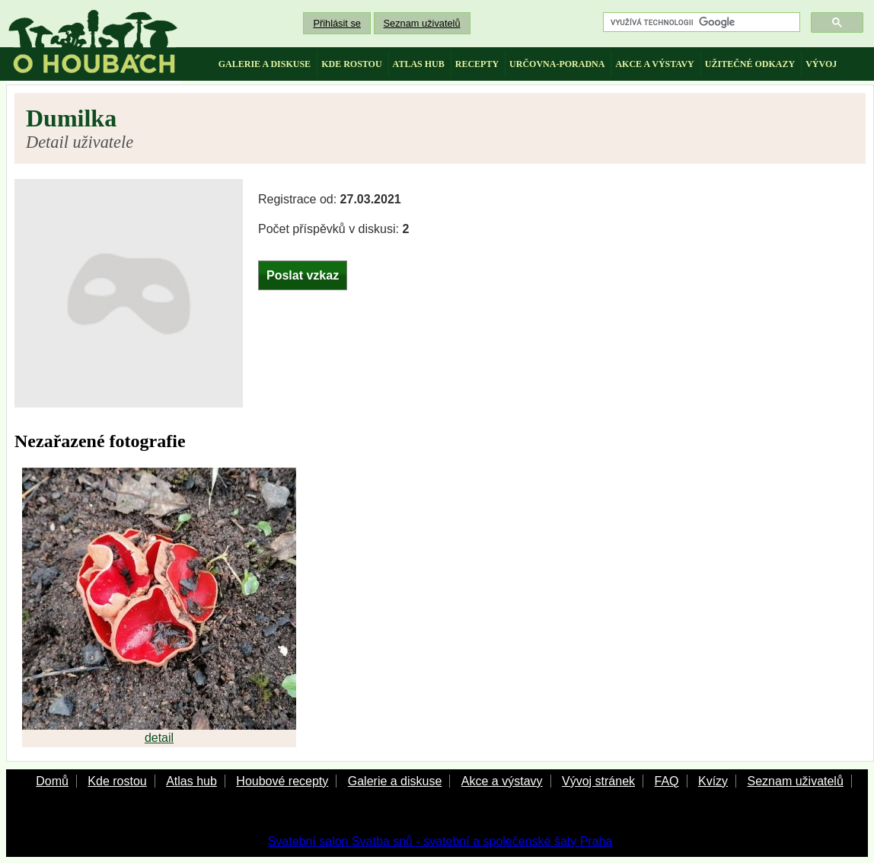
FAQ (666, 781)
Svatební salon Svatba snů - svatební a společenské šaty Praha (440, 841)
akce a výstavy (654, 64)
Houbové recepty (282, 781)
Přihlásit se (337, 23)
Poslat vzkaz (302, 275)
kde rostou (351, 64)
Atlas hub (191, 781)
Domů (52, 781)
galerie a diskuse (264, 64)
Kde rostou (117, 781)
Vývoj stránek (598, 781)
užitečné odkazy (750, 64)
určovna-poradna (556, 64)
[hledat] (700, 22)
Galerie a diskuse (395, 781)
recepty (477, 64)
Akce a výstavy (502, 781)
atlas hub (419, 64)
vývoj (821, 64)
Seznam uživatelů (422, 23)
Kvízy (713, 781)
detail (159, 737)
